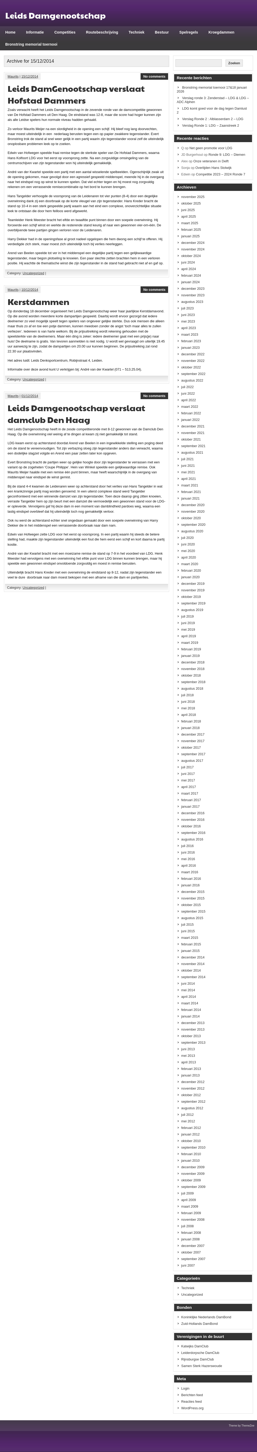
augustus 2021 (192, 452)
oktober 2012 (191, 1095)
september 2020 (193, 525)
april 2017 (188, 787)
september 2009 (193, 1187)
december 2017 (193, 734)
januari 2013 (190, 1075)
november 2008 (193, 1219)
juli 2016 (187, 846)
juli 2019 (187, 616)
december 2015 (193, 892)
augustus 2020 (192, 531)
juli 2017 (187, 767)
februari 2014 (191, 1010)
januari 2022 (190, 420)
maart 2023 (189, 334)
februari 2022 (191, 413)
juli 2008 (187, 1226)
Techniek (136, 32)
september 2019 (193, 603)
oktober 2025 (191, 203)
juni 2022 (188, 393)
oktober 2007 (191, 1252)
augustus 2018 (192, 688)
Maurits (13, 76)
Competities (65, 32)
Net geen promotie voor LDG (210, 148)
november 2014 (193, 964)
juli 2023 (187, 308)
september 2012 (193, 1101)
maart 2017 (189, 793)
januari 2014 (190, 1016)
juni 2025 (188, 210)
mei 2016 (188, 859)
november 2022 (193, 361)
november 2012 (193, 1088)
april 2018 (188, 715)
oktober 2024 (191, 256)
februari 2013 (191, 1069)
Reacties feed (191, 1401)
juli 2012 (187, 1115)
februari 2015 (191, 944)
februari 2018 (191, 721)
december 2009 (193, 1167)
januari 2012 (190, 1134)
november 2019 (193, 590)
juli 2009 (187, 1193)
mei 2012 (188, 1121)
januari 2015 (190, 951)
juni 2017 (188, 774)
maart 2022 (189, 407)
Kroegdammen (221, 32)
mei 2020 (188, 551)
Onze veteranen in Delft (210, 161)
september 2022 (193, 374)
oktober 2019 (191, 597)
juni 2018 (188, 702)
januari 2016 (190, 885)
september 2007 (193, 1259)
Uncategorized (33, 273)
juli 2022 (187, 387)
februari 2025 (191, 230)
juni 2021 (188, 466)
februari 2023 (191, 341)
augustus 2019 (192, 610)
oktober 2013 (191, 1036)
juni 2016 (188, 852)
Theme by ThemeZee (241, 1425)
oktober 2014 (191, 970)
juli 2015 (187, 924)
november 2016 (193, 820)
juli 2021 (187, 459)
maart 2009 (189, 1206)
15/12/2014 (29, 76)
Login (185, 1388)
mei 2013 (188, 1056)
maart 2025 (189, 223)
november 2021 (193, 433)
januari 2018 (190, 728)
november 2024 (193, 249)
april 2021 (188, 479)
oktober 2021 (191, 439)
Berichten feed (192, 1395)
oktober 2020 (191, 518)
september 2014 (193, 977)
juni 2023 (188, 315)
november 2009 (193, 1174)
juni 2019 (188, 623)
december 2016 (193, 813)
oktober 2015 (191, 905)
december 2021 (193, 426)
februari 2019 (191, 649)
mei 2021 (188, 472)
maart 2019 (189, 643)
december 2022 (193, 354)
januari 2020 (190, 577)
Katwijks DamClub (194, 1346)
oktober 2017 (191, 747)
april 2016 (188, 865)
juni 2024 (188, 262)
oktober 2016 (191, 826)
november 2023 (193, 295)
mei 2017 (188, 780)
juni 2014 (188, 983)
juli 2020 (187, 538)
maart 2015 (189, 938)
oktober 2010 (191, 1141)
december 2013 (193, 1023)
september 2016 (193, 833)
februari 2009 (191, 1213)
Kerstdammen (38, 301)
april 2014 (188, 997)
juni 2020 (188, 544)
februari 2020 (191, 570)
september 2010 (193, 1147)
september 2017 (193, 754)
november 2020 (193, 511)
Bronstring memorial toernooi (31, 44)
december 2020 (193, 505)
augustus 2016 (192, 839)
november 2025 (193, 197)
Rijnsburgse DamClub (197, 1359)
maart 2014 (189, 1003)
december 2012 (193, 1082)
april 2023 (188, 328)
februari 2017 (191, 800)
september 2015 (193, 911)
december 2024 (193, 243)
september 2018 (193, 682)
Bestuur (162, 32)
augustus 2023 (192, 302)
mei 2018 (188, 708)
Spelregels (188, 32)
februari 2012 (191, 1128)
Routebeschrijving (102, 32)
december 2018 (193, 662)
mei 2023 (188, 321)
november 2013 (193, 1029)
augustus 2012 (192, 1108)
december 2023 (193, 289)
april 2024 (188, 269)
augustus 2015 (192, 918)
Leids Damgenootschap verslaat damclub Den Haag (76, 413)
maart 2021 (189, 485)
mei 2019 (188, 629)
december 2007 (193, 1246)
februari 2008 (191, 1233)
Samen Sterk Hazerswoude (201, 1366)
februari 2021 (191, 492)
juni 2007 (188, 1265)
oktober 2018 (191, 675)
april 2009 (188, 1200)
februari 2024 (191, 275)
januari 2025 (190, 236)
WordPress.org (192, 1408)
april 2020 (188, 557)
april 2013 (188, 1062)
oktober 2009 (191, 1180)
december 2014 (193, 957)
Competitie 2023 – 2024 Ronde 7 (220, 174)
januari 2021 (190, 498)
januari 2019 (190, 656)
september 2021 (193, 446)
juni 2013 (188, 1049)
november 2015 (193, 898)
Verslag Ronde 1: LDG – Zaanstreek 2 (210, 125)
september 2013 (193, 1042)
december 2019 (193, 584)
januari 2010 (190, 1160)
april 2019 (188, 636)
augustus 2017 (192, 761)
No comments (154, 76)
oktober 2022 (191, 367)
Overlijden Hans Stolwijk (213, 168)
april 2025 (188, 216)
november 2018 (193, 669)
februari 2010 (191, 1154)
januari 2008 (190, 1239)
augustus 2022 (192, 380)
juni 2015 (188, 931)
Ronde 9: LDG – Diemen (226, 155)
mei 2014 (188, 990)
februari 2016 (191, 879)
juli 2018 (187, 695)
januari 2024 (190, 282)
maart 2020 (189, 564)
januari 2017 (190, 806)
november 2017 (193, 741)
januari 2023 (190, 348)
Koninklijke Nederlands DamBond (206, 1317)
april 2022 (188, 400)
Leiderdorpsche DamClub (200, 1353)
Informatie (35, 32)
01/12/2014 (29, 396)
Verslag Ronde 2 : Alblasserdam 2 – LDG (212, 119)
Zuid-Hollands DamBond (199, 1324)
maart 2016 (189, 872)
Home (10, 32)
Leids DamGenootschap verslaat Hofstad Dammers (76, 94)
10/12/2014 (29, 290)
